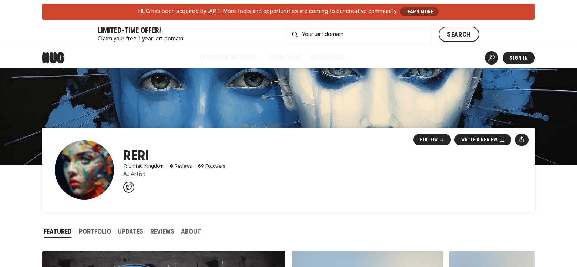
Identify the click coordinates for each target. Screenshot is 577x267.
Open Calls (285, 57)
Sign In (519, 58)
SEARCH (458, 34)
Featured (58, 231)
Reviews (162, 231)
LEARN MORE (419, 11)
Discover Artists (230, 57)
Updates (130, 231)
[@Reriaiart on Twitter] (128, 187)
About (191, 231)
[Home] (53, 58)
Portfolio (95, 231)
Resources (330, 57)
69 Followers (211, 166)
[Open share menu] (522, 140)
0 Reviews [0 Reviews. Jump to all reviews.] (181, 166)
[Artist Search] (491, 58)
